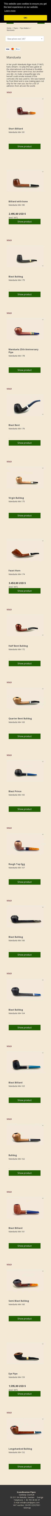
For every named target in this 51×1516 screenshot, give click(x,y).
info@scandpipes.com (30, 1502)
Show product (25, 146)
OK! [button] (25, 18)
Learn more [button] (10, 11)
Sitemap (27, 1507)
